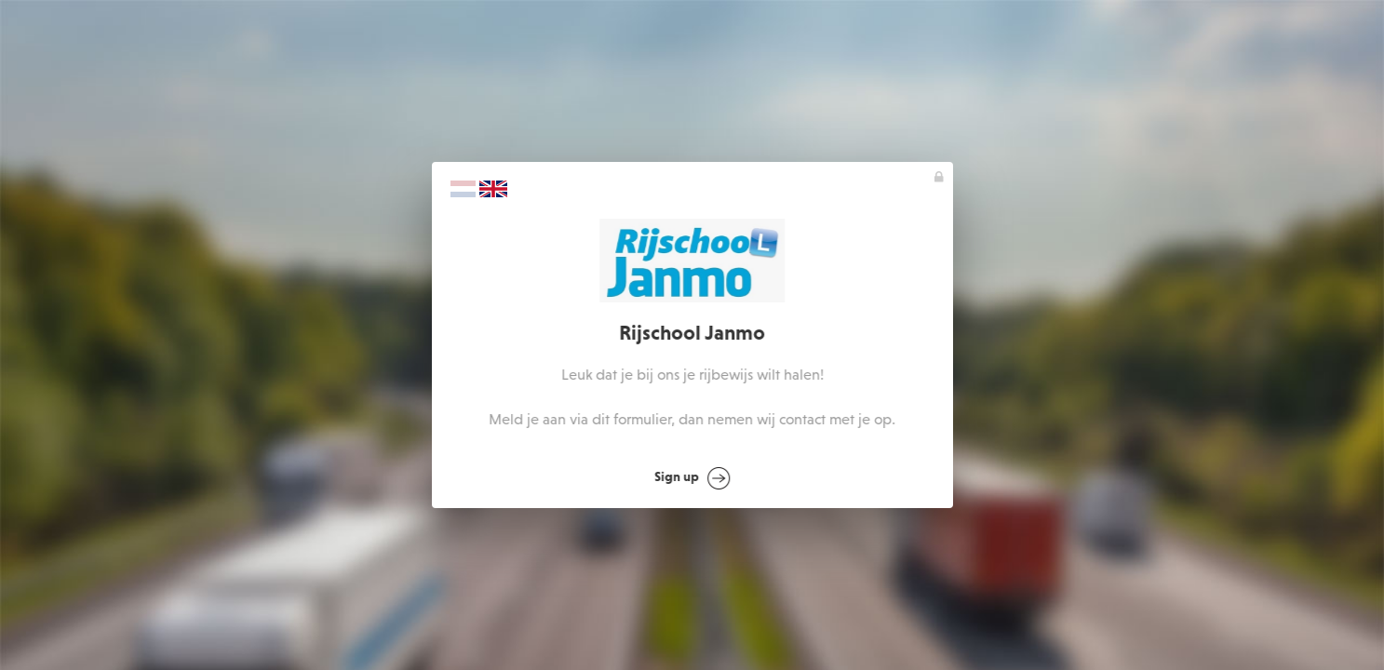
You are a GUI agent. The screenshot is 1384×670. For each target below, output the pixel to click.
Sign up (693, 478)
